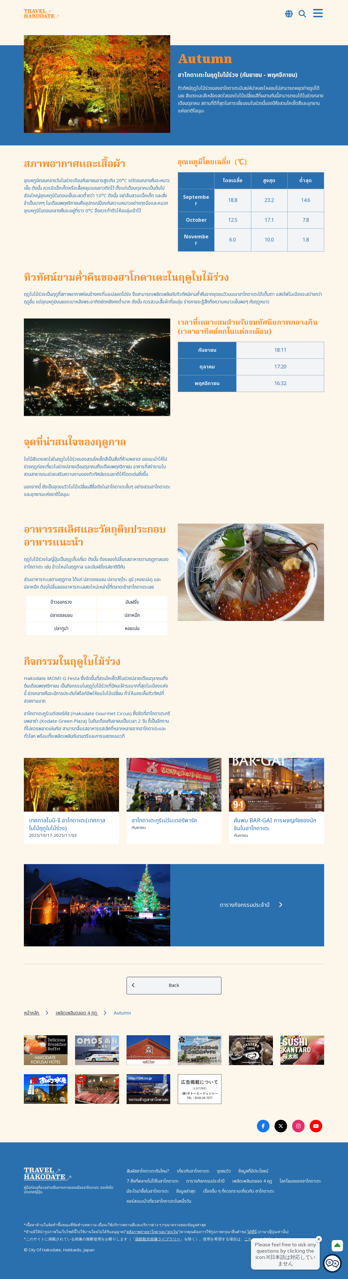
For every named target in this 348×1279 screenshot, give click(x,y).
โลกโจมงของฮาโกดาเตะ (300, 1181)
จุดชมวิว (224, 1171)
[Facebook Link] (263, 1126)
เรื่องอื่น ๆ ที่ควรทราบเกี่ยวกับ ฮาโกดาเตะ (238, 1191)
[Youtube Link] (316, 1126)
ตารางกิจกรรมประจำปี (205, 1181)
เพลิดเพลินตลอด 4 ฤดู (77, 1013)
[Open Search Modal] (302, 14)
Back (155, 985)
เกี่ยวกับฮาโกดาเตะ (193, 1171)
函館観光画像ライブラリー (157, 1239)
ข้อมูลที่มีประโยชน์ (253, 1171)
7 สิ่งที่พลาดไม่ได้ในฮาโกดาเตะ (153, 1181)
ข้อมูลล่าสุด (185, 1191)
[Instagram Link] (298, 1126)
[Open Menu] (318, 14)
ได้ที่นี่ (252, 1231)
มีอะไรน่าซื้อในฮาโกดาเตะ (148, 1191)
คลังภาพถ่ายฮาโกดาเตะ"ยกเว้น (152, 1231)
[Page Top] (337, 1245)
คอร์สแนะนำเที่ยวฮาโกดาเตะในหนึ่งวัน (159, 1201)
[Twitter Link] (281, 1126)
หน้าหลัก (32, 1013)
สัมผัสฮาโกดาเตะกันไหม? (148, 1171)
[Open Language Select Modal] (289, 14)
